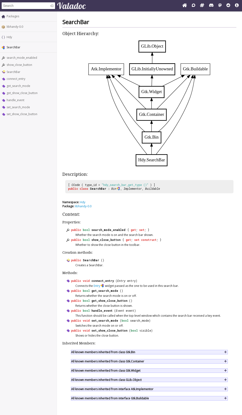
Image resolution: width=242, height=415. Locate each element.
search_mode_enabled (22, 58)
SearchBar (13, 72)
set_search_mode (18, 107)
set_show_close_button (22, 114)
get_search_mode (18, 86)
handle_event (15, 100)
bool (86, 230)
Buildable (152, 188)
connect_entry (16, 79)
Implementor (133, 188)
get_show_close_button (22, 93)
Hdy (9, 37)
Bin (113, 188)
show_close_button (19, 65)
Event (120, 310)
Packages (13, 16)
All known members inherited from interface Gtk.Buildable (110, 398)
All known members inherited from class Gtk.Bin (103, 352)
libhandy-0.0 (15, 27)
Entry (121, 281)
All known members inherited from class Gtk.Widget (105, 371)
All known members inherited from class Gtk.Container (107, 361)
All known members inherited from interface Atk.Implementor (112, 389)
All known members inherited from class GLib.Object (106, 380)
